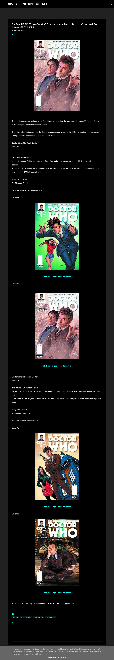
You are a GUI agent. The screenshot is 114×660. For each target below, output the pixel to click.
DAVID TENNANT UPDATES (28, 4)
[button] (13, 34)
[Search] (54, 4)
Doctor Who (38, 617)
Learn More (53, 658)
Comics (15, 617)
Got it (64, 658)
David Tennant (25, 617)
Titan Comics (50, 617)
